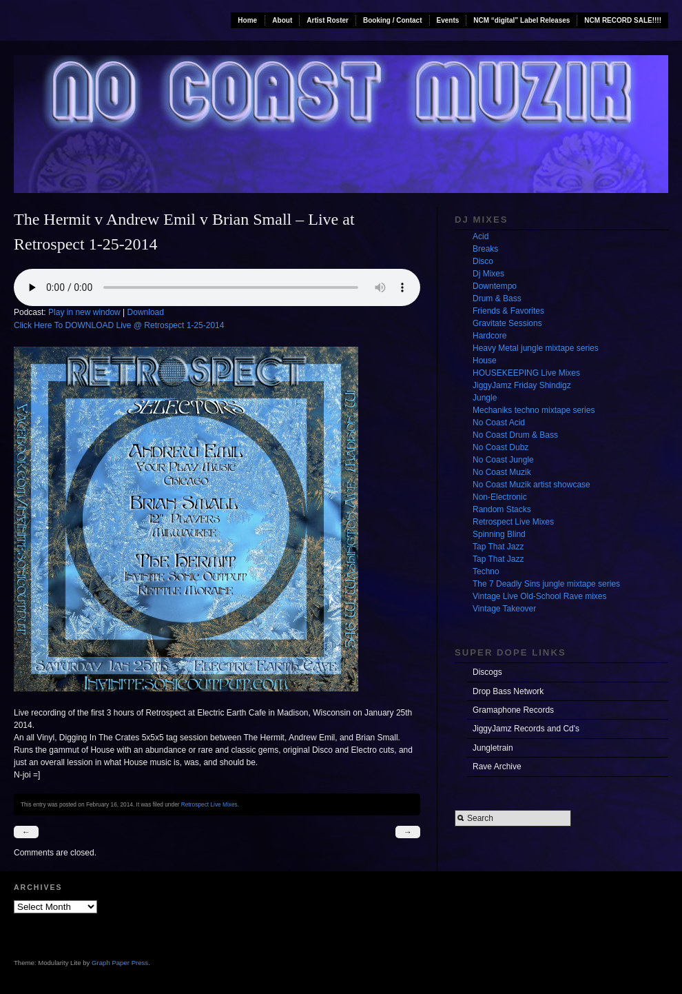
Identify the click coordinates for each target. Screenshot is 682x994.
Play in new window (84, 312)
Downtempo (495, 286)
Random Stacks (502, 509)
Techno (486, 571)
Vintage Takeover (504, 608)
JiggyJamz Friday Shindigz (522, 385)
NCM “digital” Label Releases (521, 20)
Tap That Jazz (498, 546)
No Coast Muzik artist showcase (531, 484)
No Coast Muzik (502, 472)
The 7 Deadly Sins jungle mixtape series (546, 584)
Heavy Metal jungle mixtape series (536, 348)
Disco (483, 261)
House (485, 360)
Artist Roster (328, 20)
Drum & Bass (497, 298)
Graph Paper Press (120, 962)
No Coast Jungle (503, 460)
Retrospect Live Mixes (209, 804)
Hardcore (489, 336)
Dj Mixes (488, 273)
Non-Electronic (500, 497)
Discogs (487, 672)
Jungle (485, 398)
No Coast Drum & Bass (515, 435)
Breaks (485, 249)
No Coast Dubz (500, 447)
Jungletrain (493, 748)
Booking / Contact (392, 20)
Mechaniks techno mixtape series (534, 410)
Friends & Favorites (508, 311)
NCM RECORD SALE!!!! (622, 20)
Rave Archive (497, 766)
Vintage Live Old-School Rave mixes (540, 596)
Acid (480, 236)
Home (247, 20)
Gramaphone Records (513, 710)
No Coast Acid (499, 422)
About (282, 20)
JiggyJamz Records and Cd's (526, 728)
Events (448, 20)
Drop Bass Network (508, 691)
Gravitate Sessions (507, 323)
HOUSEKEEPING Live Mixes (526, 373)
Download (145, 312)
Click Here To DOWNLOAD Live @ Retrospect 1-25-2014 (119, 325)
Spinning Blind (499, 534)
